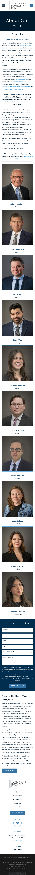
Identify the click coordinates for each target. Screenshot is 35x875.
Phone (4, 640)
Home (17, 792)
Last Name (5, 635)
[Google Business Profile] (17, 823)
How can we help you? (9, 657)
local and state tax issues (22, 86)
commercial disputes (21, 79)
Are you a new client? (8, 652)
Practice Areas (17, 799)
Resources (17, 803)
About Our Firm (17, 796)
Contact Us (17, 813)
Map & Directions (17, 840)
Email (4, 646)
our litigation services (12, 141)
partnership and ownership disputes (12, 89)
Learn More (9, 770)
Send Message (17, 686)
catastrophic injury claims (20, 81)
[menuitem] (9, 869)
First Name (5, 629)
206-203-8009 (17, 849)
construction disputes (8, 86)
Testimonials (17, 807)
